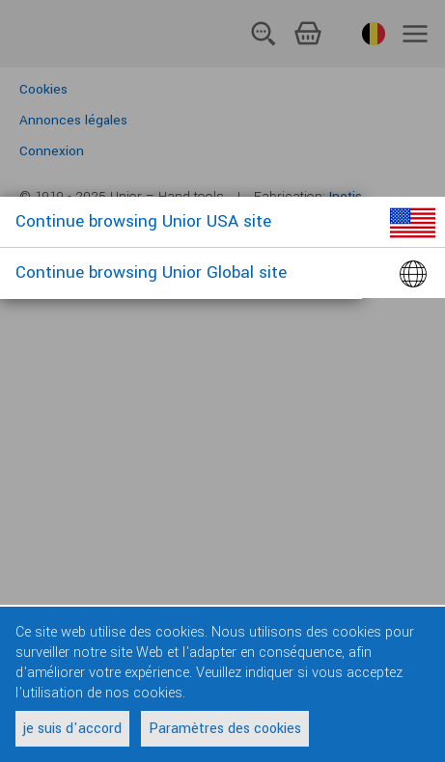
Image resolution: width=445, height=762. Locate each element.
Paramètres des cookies (225, 729)
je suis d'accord (72, 729)
